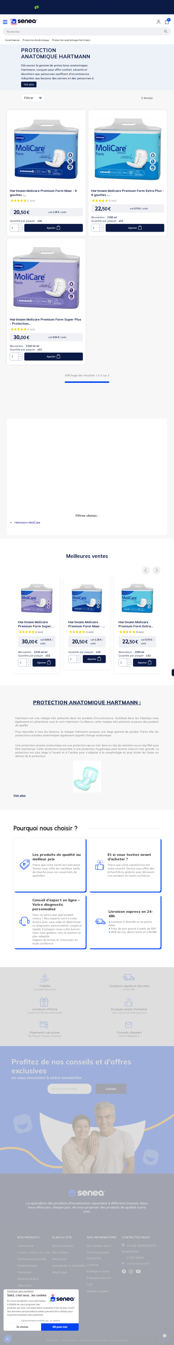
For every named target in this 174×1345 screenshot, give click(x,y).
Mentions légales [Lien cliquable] (98, 1291)
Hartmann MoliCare (27, 522)
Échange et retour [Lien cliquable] (98, 1271)
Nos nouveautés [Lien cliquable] (62, 1245)
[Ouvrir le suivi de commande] (164, 1335)
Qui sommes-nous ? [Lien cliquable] (99, 1245)
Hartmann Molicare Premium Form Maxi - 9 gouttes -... (43, 193)
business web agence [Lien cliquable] (119, 1340)
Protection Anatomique (36, 40)
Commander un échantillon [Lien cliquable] (69, 1265)
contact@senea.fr (129, 1036)
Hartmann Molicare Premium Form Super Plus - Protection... (45, 321)
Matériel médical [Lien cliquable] (28, 1279)
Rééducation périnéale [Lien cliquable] (31, 1259)
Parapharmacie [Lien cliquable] (27, 1265)
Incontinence (12, 40)
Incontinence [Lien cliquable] (25, 1245)
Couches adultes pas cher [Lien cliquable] (33, 1252)
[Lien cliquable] (86, 7)
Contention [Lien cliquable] (24, 1272)
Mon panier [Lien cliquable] (59, 1259)
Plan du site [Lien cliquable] (62, 1237)
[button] (146, 570)
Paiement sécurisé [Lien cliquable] (99, 1278)
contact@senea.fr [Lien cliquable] (138, 1263)
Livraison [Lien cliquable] (93, 1264)
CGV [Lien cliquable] (90, 1284)
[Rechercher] (87, 31)
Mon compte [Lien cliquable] (60, 1252)
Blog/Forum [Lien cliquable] (59, 1272)
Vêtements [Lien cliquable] (24, 1285)
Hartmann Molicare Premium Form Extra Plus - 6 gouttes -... (127, 193)
